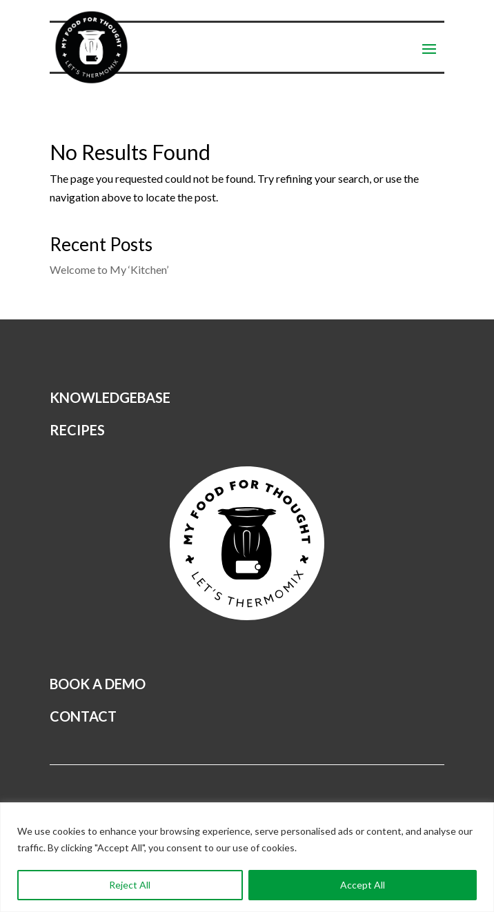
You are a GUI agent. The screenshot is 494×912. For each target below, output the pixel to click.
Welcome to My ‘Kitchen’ (109, 269)
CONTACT (83, 716)
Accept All (362, 885)
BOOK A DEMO (98, 683)
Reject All (129, 885)
